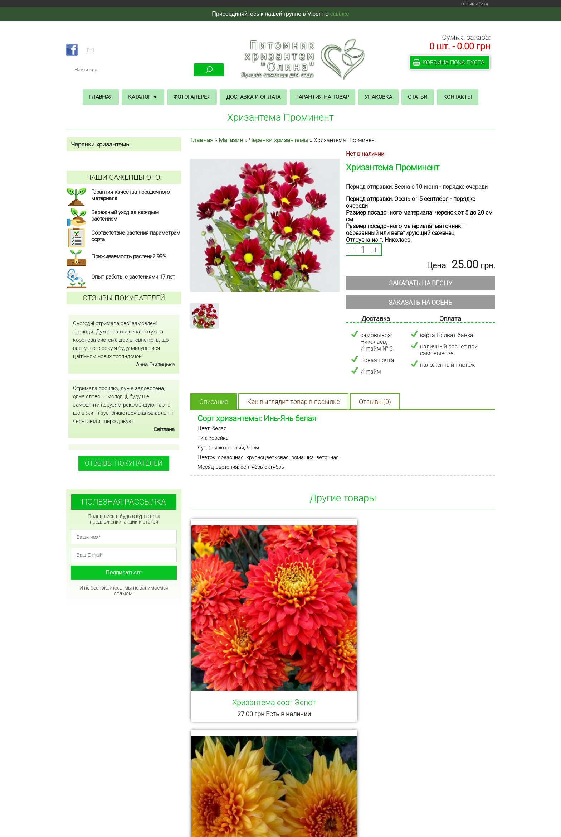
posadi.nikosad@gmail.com (334, 797)
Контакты (457, 97)
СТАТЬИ (120, 815)
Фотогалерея (192, 97)
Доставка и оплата (253, 97)
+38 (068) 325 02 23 (100, 31)
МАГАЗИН (119, 775)
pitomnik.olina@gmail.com (126, 50)
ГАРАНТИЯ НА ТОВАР (119, 795)
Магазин (231, 140)
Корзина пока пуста (453, 62)
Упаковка (378, 97)
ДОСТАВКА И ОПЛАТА (119, 785)
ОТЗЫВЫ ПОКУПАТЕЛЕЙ (124, 463)
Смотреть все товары (343, 724)
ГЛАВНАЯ (119, 765)
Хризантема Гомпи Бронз (341, 629)
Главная (100, 97)
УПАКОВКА (119, 805)
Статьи (418, 97)
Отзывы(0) (375, 401)
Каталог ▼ (143, 97)
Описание (213, 401)
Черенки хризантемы (278, 140)
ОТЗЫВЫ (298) (474, 4)
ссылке (339, 14)
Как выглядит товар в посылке (293, 401)
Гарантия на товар (322, 97)
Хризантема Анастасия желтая (445, 634)
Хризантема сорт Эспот (237, 629)
